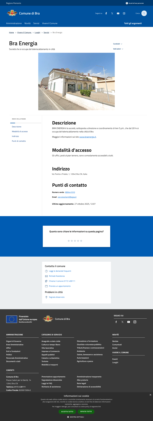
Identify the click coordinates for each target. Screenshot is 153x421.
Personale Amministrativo (17, 357)
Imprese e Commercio (51, 351)
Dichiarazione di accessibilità (89, 386)
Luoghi (37, 32)
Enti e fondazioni (13, 351)
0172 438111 (20, 386)
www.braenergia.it (87, 136)
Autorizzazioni (83, 357)
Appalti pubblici (48, 354)
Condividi (118, 43)
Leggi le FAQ (47, 383)
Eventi (115, 359)
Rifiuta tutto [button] (86, 411)
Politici (9, 354)
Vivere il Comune (24, 32)
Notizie (115, 341)
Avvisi (114, 347)
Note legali (81, 383)
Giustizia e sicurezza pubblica (89, 344)
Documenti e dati (13, 361)
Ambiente (81, 351)
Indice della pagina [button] (19, 119)
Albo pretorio (82, 380)
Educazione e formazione (87, 341)
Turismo (45, 361)
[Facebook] (104, 13)
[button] (76, 417)
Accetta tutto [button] (67, 412)
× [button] (150, 395)
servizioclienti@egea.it (67, 197)
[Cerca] (144, 13)
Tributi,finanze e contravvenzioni (90, 347)
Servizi (46, 32)
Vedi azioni (118, 49)
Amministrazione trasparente (89, 376)
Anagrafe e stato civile (51, 341)
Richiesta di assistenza (51, 386)
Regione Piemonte (13, 3)
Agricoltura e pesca (85, 361)
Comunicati (117, 344)
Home (11, 32)
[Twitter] (110, 13)
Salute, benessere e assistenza (90, 354)
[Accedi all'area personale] (135, 3)
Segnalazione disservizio (52, 380)
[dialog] (76, 406)
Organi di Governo (13, 341)
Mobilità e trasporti (50, 364)
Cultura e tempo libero (51, 344)
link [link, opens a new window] (99, 407)
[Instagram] (122, 13)
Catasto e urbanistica (50, 357)
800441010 (70, 192)
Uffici (8, 347)
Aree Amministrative (14, 344)
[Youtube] (116, 13)
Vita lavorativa (48, 347)
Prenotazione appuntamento (53, 376)
